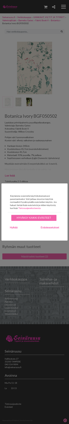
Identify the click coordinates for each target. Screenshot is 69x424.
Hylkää (14, 227)
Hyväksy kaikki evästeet (34, 217)
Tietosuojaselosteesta (29, 208)
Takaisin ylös (65, 420)
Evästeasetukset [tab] (50, 227)
